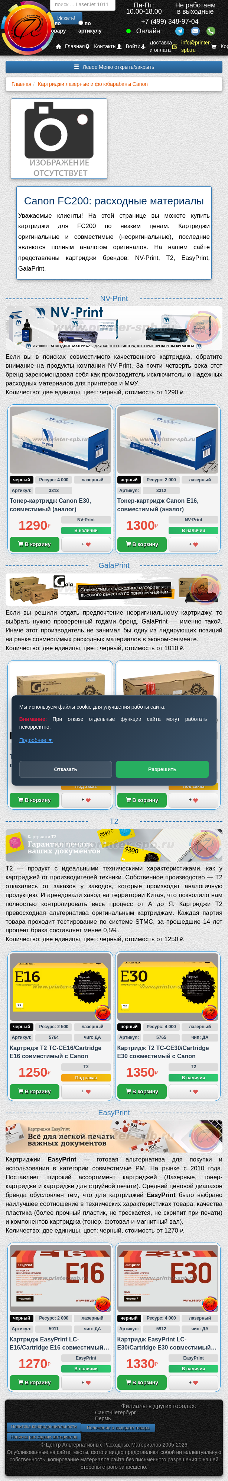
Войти (128, 46)
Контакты (100, 46)
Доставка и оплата (156, 46)
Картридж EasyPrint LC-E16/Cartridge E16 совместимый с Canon (59, 1347)
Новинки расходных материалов (43, 1437)
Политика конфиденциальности (43, 1426)
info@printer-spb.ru (191, 46)
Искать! (66, 18)
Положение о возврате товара (118, 1427)
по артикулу (90, 27)
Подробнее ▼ (36, 740)
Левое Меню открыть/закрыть (114, 67)
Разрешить (162, 769)
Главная (70, 46)
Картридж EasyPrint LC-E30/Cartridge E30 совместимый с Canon (166, 1347)
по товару (57, 27)
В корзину (34, 544)
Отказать (65, 769)
